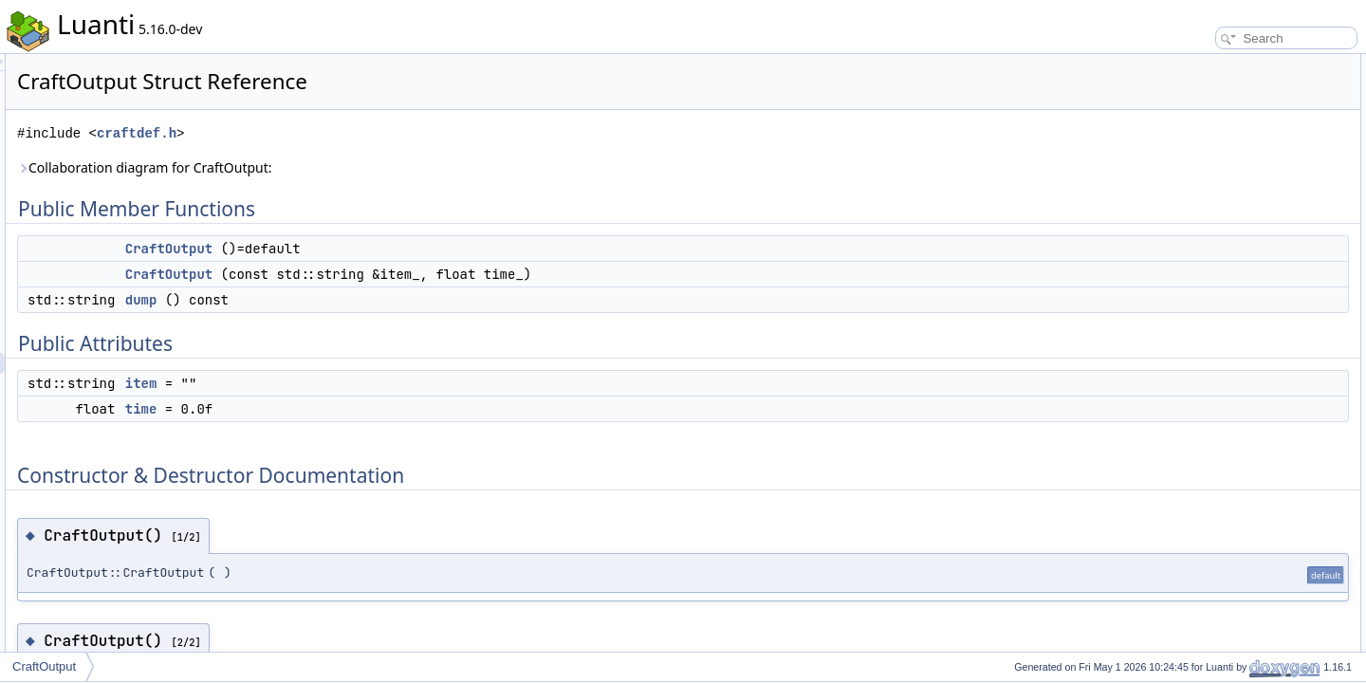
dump (378, 299)
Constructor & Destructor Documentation (1256, 210)
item (378, 383)
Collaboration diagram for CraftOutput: (381, 167)
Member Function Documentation (1238, 273)
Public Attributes (1195, 148)
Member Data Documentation (1228, 315)
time (378, 408)
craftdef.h (374, 133)
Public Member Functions (1218, 64)
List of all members (1202, 377)
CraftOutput (406, 248)
